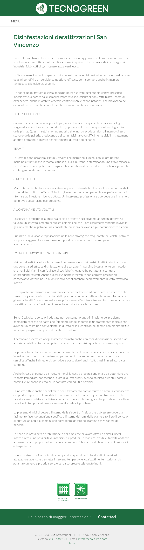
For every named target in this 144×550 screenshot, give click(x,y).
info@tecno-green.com (92, 539)
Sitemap (72, 543)
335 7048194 (58, 539)
